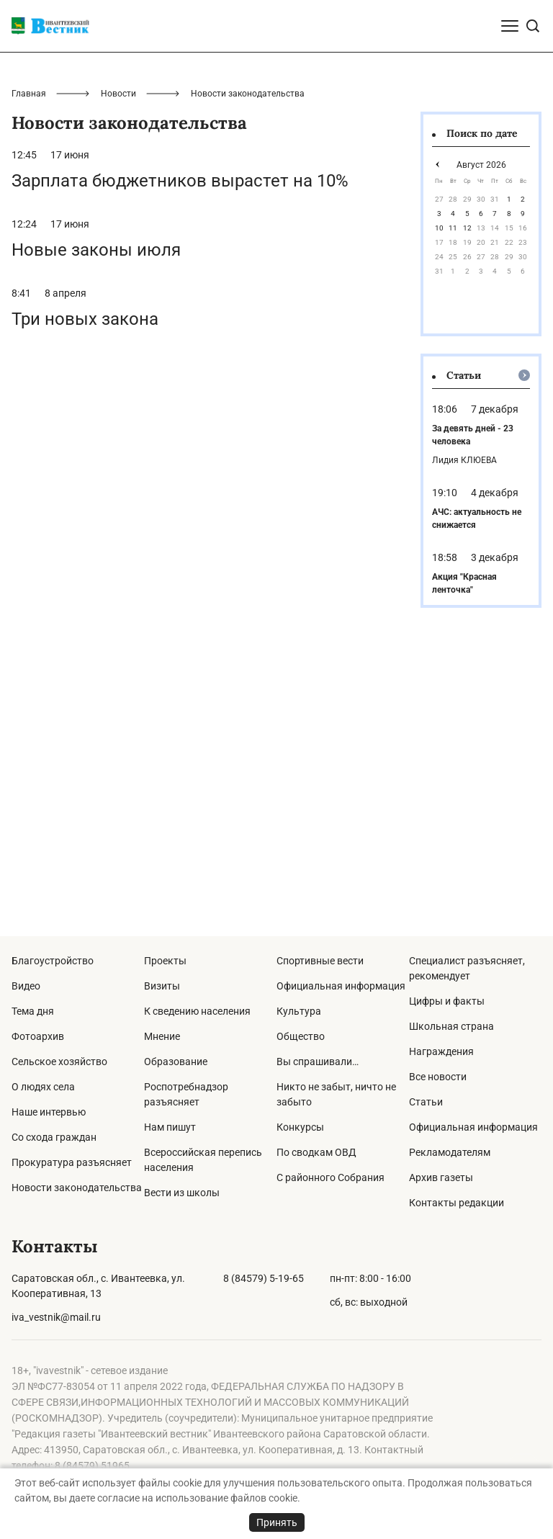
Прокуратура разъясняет (72, 1162)
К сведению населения (197, 1011)
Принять (276, 1522)
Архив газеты (441, 1177)
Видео (26, 986)
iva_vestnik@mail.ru (56, 1317)
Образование (175, 1061)
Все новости (438, 1076)
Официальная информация (340, 986)
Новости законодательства (77, 1187)
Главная (29, 370)
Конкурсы (300, 1127)
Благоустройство (53, 960)
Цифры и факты (447, 1001)
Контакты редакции (456, 1202)
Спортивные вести (320, 960)
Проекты (165, 960)
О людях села (43, 1086)
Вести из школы (182, 1192)
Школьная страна (451, 1026)
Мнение (162, 1036)
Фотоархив (38, 1036)
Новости (118, 370)
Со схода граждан (54, 1137)
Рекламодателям (449, 1152)
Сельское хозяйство (59, 1061)
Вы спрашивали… (317, 1061)
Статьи (426, 1102)
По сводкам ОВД (316, 1152)
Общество (300, 1036)
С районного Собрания (330, 1177)
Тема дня (33, 1011)
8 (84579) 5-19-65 (263, 1278)
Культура (298, 1011)
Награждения (441, 1051)
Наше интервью (49, 1112)
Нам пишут (170, 1127)
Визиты (162, 986)
